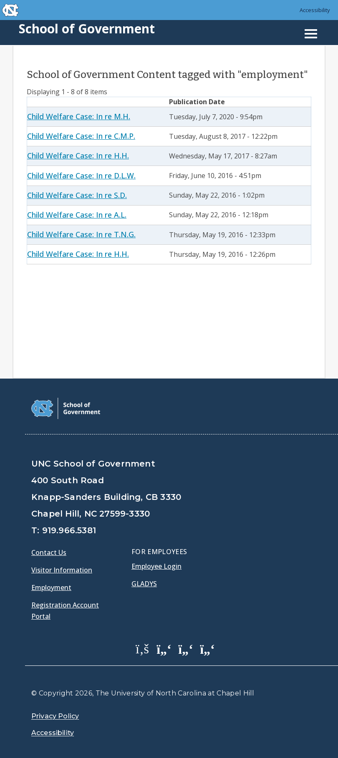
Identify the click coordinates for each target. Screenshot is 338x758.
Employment (51, 587)
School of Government (87, 28)
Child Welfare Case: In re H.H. (78, 156)
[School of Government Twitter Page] (164, 648)
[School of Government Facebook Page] (142, 648)
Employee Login (156, 566)
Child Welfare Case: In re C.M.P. (81, 136)
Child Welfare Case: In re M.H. (78, 116)
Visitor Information (61, 570)
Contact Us (48, 552)
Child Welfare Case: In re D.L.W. (81, 176)
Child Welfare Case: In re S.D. (77, 195)
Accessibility (315, 10)
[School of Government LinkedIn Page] (185, 648)
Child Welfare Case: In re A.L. (76, 215)
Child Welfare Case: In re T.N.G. (81, 234)
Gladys (144, 583)
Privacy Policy (55, 716)
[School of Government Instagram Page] (207, 648)
